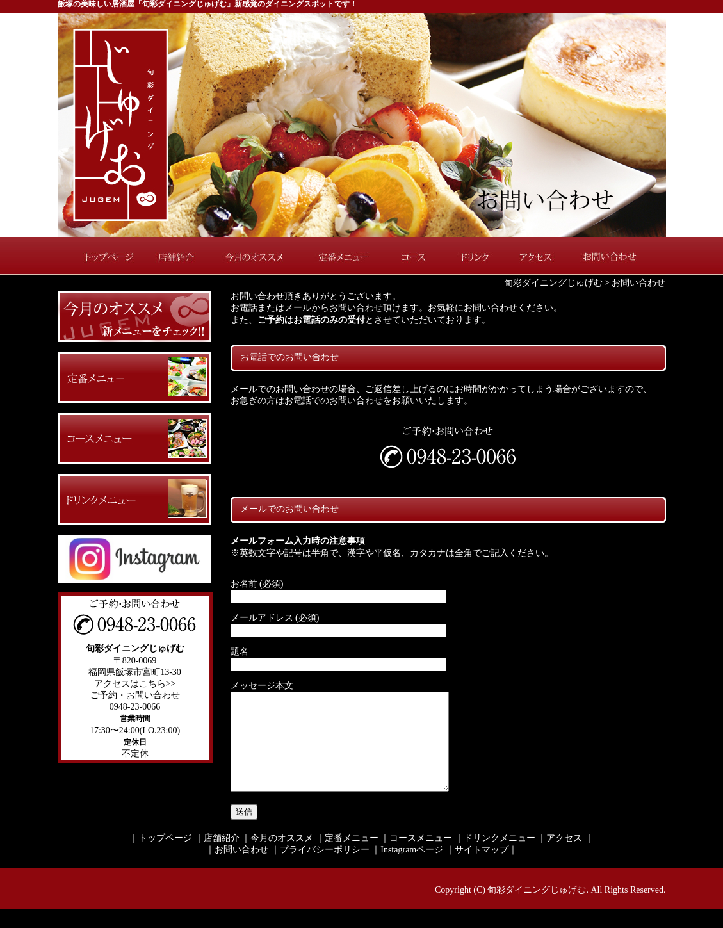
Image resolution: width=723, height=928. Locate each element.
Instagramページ (411, 869)
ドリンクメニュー (499, 857)
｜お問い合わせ (237, 869)
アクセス (535, 256)
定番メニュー (342, 256)
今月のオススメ (256, 256)
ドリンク (474, 256)
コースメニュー (420, 857)
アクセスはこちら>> (135, 683)
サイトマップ (481, 869)
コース (416, 256)
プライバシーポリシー (325, 869)
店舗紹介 (179, 256)
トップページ (102, 256)
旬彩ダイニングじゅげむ (553, 283)
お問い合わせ (618, 256)
